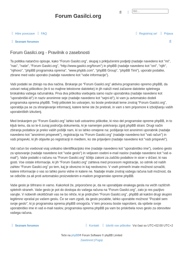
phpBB (75, 235)
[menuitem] (41, 33)
